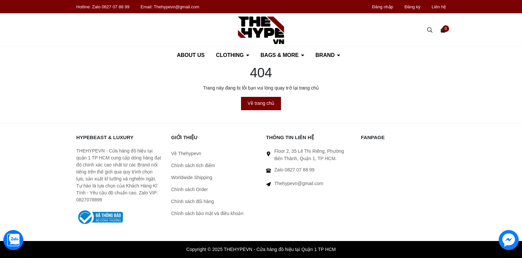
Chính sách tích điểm (193, 165)
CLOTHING (230, 55)
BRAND (326, 55)
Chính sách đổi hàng (192, 201)
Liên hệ (439, 6)
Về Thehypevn (186, 153)
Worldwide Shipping (191, 177)
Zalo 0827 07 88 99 (111, 6)
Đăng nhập (382, 6)
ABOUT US (191, 55)
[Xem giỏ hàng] (443, 29)
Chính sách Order (189, 189)
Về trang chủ (261, 103)
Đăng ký (412, 6)
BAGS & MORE (280, 55)
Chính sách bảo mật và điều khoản (207, 213)
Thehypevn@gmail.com (176, 6)
